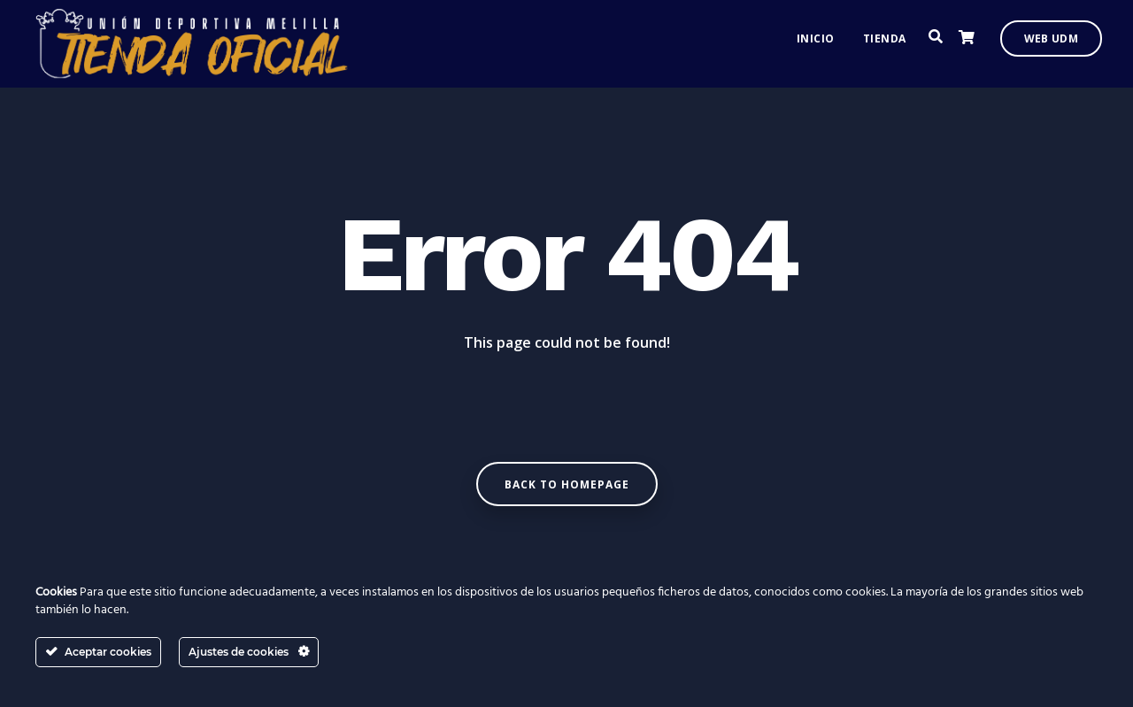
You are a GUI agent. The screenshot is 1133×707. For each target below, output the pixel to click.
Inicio (816, 44)
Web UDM (1051, 44)
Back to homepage (567, 484)
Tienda (884, 44)
